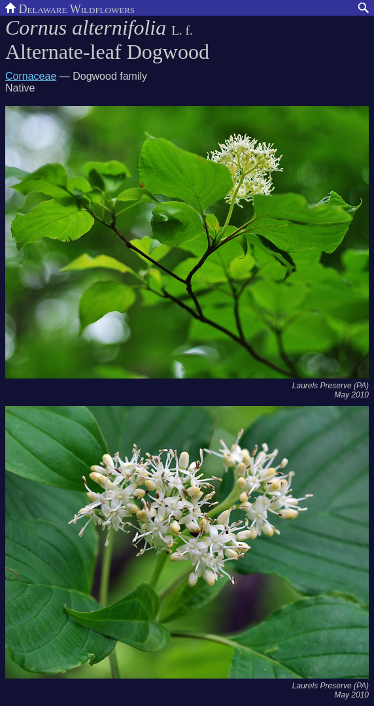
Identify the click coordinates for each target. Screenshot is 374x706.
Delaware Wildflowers (70, 8)
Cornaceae (30, 76)
